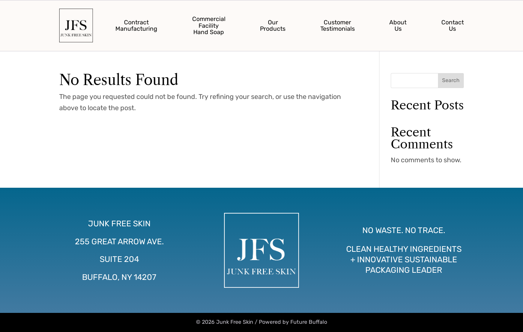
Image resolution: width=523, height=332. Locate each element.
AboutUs (397, 26)
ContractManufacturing (136, 26)
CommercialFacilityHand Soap (209, 25)
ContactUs (452, 26)
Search (451, 80)
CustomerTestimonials (337, 26)
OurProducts (272, 26)
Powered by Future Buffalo (293, 322)
